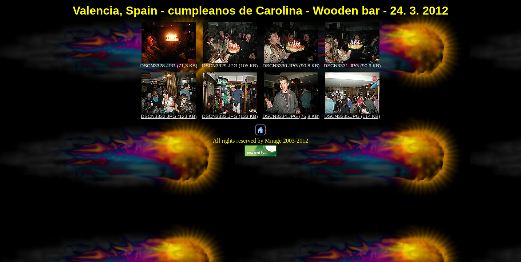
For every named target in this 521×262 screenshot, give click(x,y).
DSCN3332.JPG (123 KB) (168, 116)
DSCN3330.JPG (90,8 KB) (291, 65)
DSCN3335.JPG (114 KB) (352, 116)
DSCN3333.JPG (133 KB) (230, 116)
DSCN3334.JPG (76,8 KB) (291, 116)
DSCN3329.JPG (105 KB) (230, 65)
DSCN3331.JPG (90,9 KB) (352, 65)
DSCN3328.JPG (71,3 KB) (168, 65)
